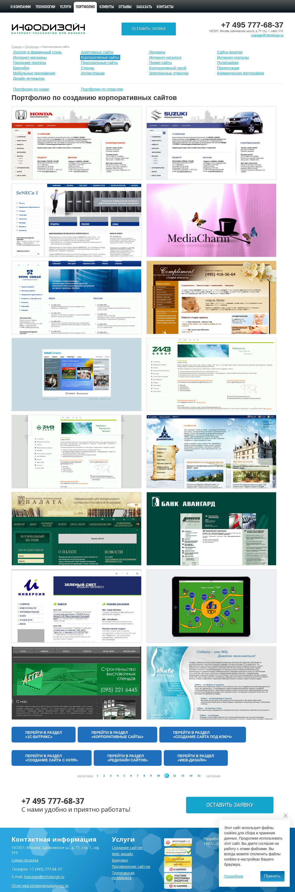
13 (182, 776)
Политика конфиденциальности (40, 885)
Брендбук (21, 68)
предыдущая (85, 776)
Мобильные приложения (34, 73)
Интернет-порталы (233, 57)
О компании (20, 7)
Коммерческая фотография (240, 73)
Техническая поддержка (123, 875)
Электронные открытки (168, 73)
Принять (272, 876)
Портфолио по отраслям (102, 89)
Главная (17, 46)
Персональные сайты (99, 63)
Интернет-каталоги (165, 57)
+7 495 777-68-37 (53, 802)
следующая (213, 776)
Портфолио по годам (31, 89)
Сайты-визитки (230, 52)
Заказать (144, 7)
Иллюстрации (93, 73)
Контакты (165, 7)
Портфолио (85, 7)
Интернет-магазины (30, 57)
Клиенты (106, 7)
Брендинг (120, 860)
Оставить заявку (149, 29)
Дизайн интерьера (28, 78)
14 (190, 776)
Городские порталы (29, 63)
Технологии (45, 7)
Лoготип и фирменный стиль (37, 52)
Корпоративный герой (167, 68)
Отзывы (125, 7)
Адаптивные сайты (97, 52)
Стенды (87, 68)
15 (198, 776)
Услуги (65, 7)
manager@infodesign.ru (267, 35)
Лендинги (157, 52)
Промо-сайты (160, 63)
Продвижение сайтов (131, 866)
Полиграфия (227, 63)
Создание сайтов (127, 847)
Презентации (228, 68)
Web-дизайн (122, 853)
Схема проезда (25, 860)
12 (174, 776)
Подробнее (233, 876)
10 (158, 776)
